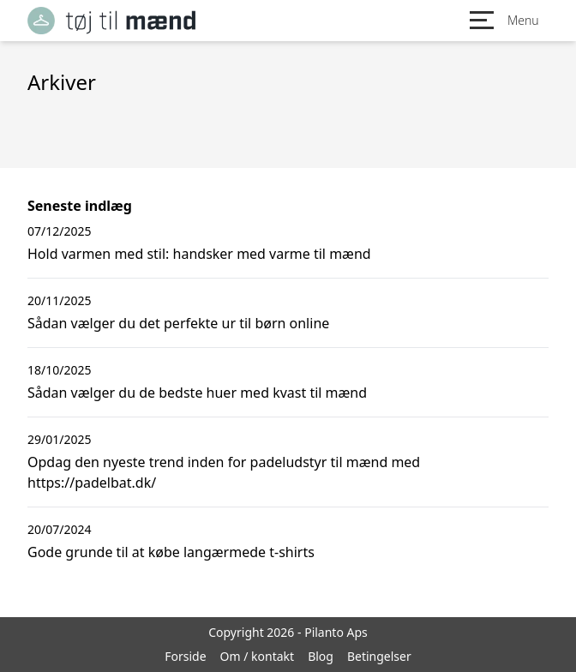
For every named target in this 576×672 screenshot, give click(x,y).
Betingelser (379, 656)
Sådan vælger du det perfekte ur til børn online (178, 323)
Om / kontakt (257, 656)
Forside (185, 656)
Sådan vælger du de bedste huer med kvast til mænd (197, 392)
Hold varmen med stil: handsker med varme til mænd (199, 253)
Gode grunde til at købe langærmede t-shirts (171, 552)
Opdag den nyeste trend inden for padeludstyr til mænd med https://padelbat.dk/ (223, 472)
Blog (320, 656)
